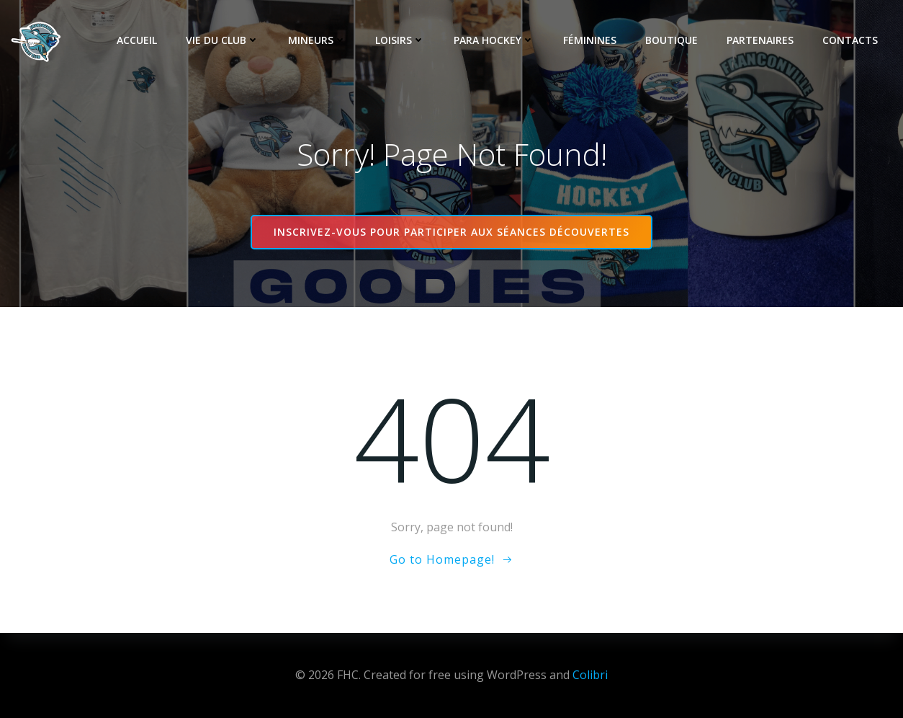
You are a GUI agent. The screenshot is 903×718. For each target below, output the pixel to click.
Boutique (671, 40)
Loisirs (400, 40)
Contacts (850, 40)
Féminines (589, 40)
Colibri (590, 675)
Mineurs (317, 40)
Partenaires (760, 40)
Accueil (137, 40)
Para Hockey (494, 40)
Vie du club (222, 40)
